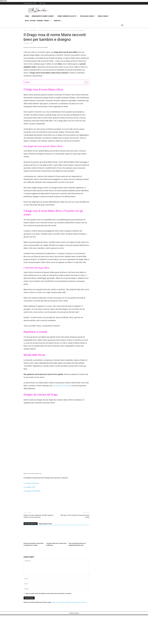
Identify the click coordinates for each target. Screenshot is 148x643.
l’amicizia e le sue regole (61, 422)
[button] (122, 25)
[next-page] (28, 577)
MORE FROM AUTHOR (45, 552)
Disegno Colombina (33, 519)
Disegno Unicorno (32, 512)
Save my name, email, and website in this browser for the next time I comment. (49, 622)
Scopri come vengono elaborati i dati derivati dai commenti (69, 631)
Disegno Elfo (30, 516)
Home (26, 30)
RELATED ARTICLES (30, 552)
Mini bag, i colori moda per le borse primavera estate (75, 544)
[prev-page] (25, 577)
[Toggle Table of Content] (85, 119)
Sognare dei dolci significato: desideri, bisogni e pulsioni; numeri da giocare (38, 544)
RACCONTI (33, 30)
